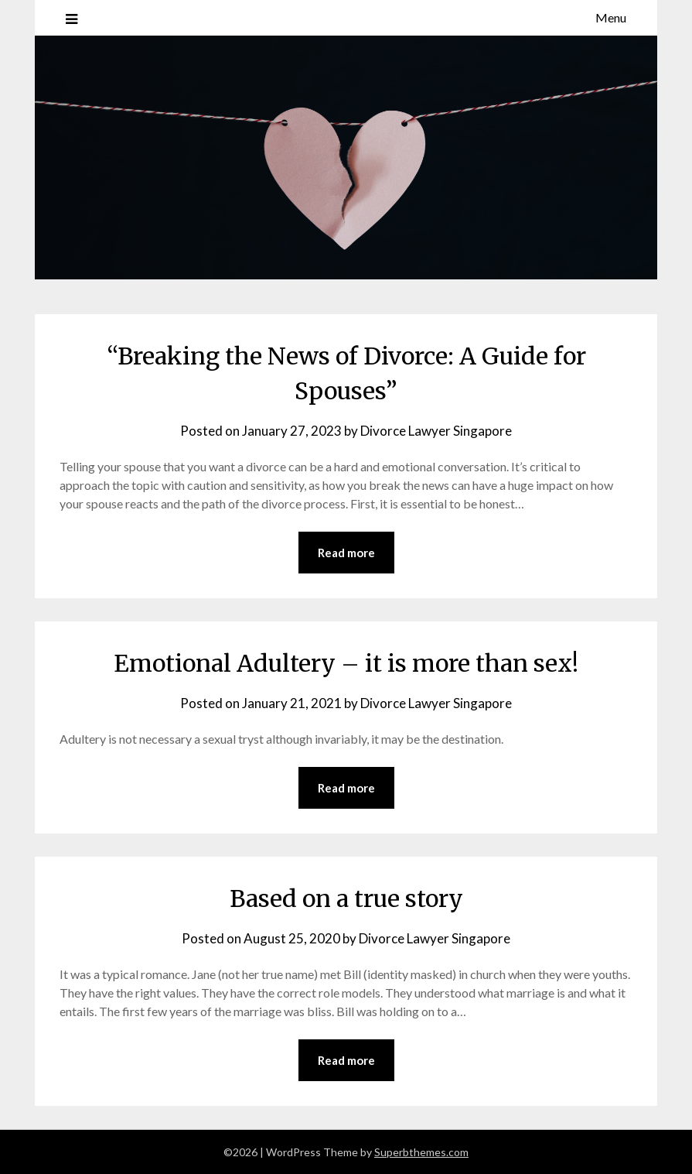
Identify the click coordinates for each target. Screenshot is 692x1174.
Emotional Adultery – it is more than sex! (346, 663)
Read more (346, 553)
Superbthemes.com (421, 1152)
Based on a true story (346, 898)
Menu (610, 17)
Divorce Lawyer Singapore (436, 431)
